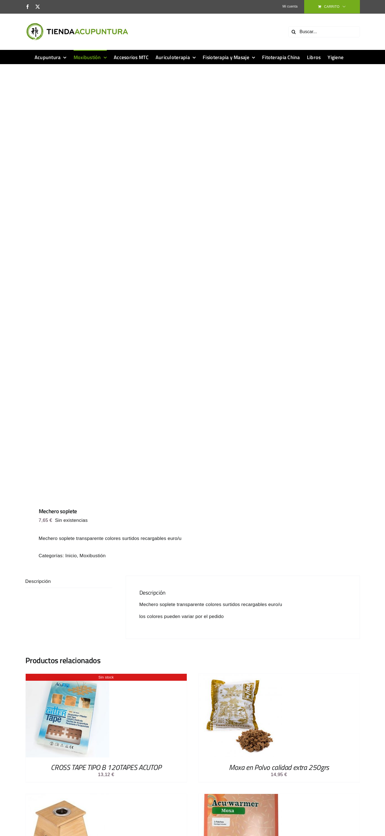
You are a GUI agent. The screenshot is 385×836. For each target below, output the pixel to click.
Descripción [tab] (38, 581)
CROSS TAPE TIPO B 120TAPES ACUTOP (106, 767)
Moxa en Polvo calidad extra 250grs (279, 767)
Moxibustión (92, 555)
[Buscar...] (324, 31)
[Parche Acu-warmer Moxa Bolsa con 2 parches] (240, 796)
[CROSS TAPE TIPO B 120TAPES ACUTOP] (67, 676)
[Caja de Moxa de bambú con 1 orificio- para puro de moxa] (67, 796)
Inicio (71, 555)
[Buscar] (293, 31)
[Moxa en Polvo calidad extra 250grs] (240, 676)
